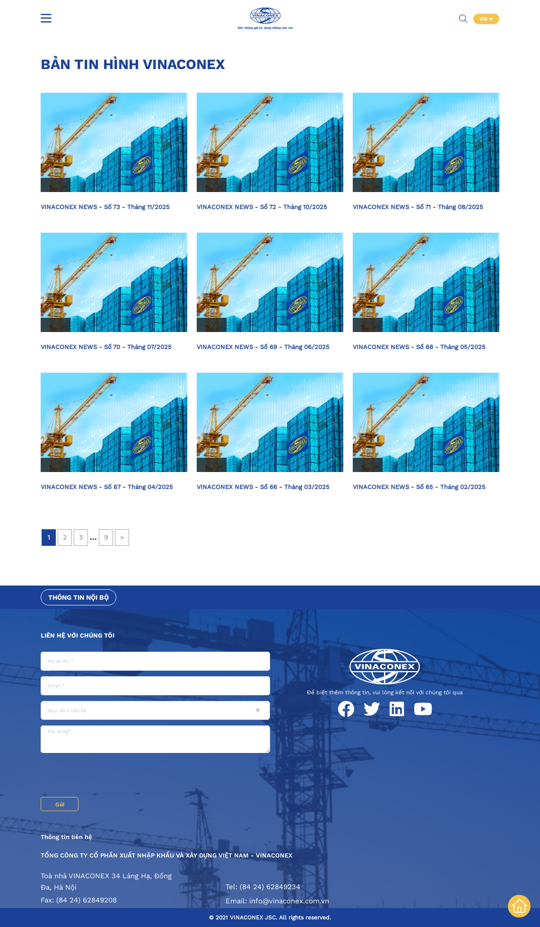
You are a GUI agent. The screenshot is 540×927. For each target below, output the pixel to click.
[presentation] (112, 776)
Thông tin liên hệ (66, 836)
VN (484, 19)
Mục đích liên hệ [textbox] (67, 710)
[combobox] (155, 710)
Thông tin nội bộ (78, 597)
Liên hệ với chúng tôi (77, 635)
